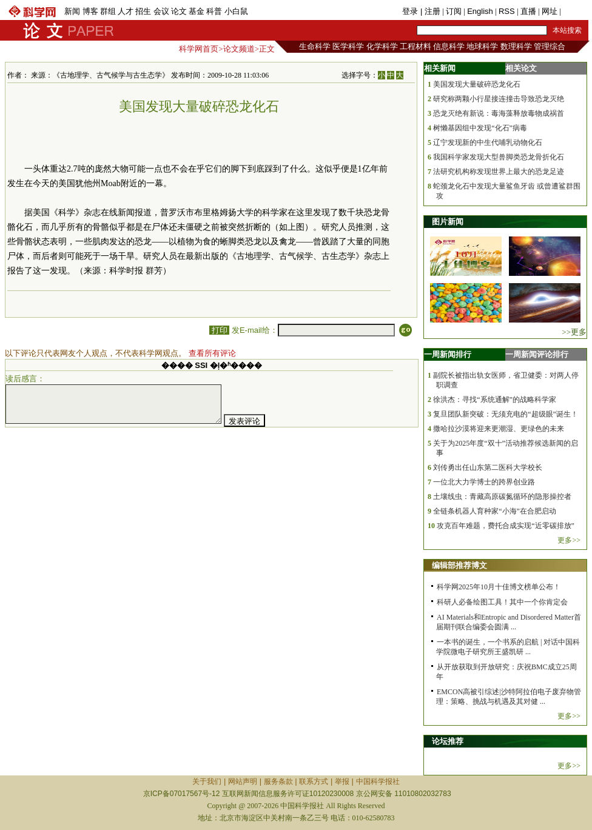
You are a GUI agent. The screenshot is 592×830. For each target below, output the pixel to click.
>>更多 (574, 331)
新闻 (72, 11)
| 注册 (430, 11)
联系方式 (313, 781)
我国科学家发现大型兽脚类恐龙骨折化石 (498, 157)
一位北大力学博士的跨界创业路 (484, 482)
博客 (90, 11)
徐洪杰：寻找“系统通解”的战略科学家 (494, 399)
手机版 (575, 11)
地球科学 (482, 46)
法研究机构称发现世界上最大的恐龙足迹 (498, 171)
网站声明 (242, 781)
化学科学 (382, 46)
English (480, 11)
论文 (179, 11)
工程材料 (415, 46)
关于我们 (206, 781)
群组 (108, 11)
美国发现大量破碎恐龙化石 (476, 84)
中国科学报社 (378, 781)
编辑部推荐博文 (459, 565)
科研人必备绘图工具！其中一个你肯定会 (502, 602)
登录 (411, 11)
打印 (219, 330)
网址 (549, 11)
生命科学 (315, 46)
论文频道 (239, 48)
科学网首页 (198, 48)
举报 (342, 781)
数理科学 (516, 46)
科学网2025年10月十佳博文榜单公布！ (498, 587)
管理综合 (549, 46)
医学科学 (348, 46)
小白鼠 (236, 11)
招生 (143, 11)
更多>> (568, 540)
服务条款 (278, 781)
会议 (161, 11)
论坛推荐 (447, 741)
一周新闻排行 (447, 354)
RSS (507, 11)
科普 (214, 11)
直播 (528, 11)
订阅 (454, 11)
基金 (196, 11)
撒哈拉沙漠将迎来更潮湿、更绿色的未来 (498, 428)
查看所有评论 (212, 353)
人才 (125, 11)
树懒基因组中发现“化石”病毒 (480, 128)
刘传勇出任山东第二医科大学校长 (487, 467)
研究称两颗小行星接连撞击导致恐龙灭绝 (498, 99)
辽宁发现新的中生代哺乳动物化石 (487, 142)
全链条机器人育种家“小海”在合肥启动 (494, 511)
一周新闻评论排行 (536, 354)
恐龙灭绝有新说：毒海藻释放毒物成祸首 (498, 113)
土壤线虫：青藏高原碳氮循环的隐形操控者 (502, 496)
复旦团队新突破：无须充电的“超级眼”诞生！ (505, 414)
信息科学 (449, 46)
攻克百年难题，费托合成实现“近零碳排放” (505, 525)
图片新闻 (447, 221)
